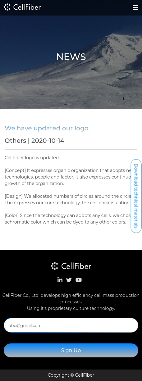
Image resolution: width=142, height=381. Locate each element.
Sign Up (71, 350)
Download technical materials (136, 196)
